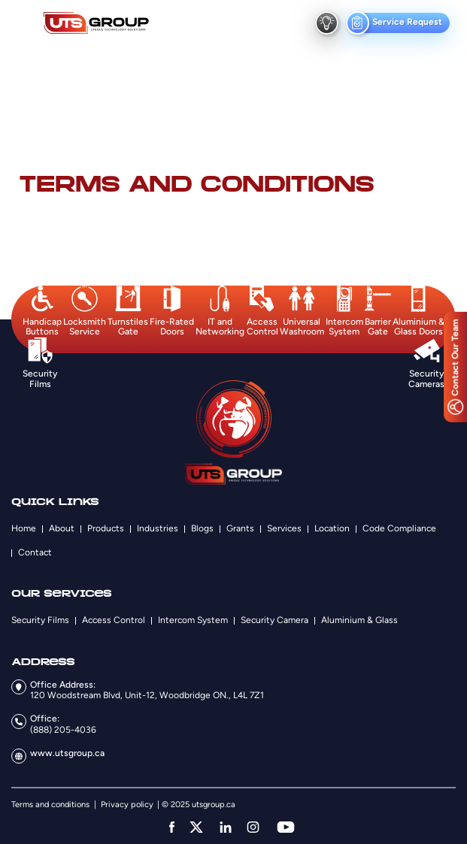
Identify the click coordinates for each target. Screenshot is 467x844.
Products (105, 528)
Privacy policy (127, 804)
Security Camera (274, 620)
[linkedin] (226, 827)
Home (23, 528)
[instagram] (253, 827)
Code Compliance (399, 528)
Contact (35, 552)
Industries (157, 528)
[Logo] (96, 23)
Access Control (113, 620)
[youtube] (285, 827)
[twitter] (196, 827)
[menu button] (24, 23)
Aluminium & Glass (359, 620)
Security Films (40, 620)
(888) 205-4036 (63, 730)
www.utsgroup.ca (67, 753)
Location (332, 528)
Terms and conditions (50, 804)
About (61, 528)
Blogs (202, 528)
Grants (240, 528)
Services (284, 528)
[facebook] (172, 827)
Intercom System (193, 620)
